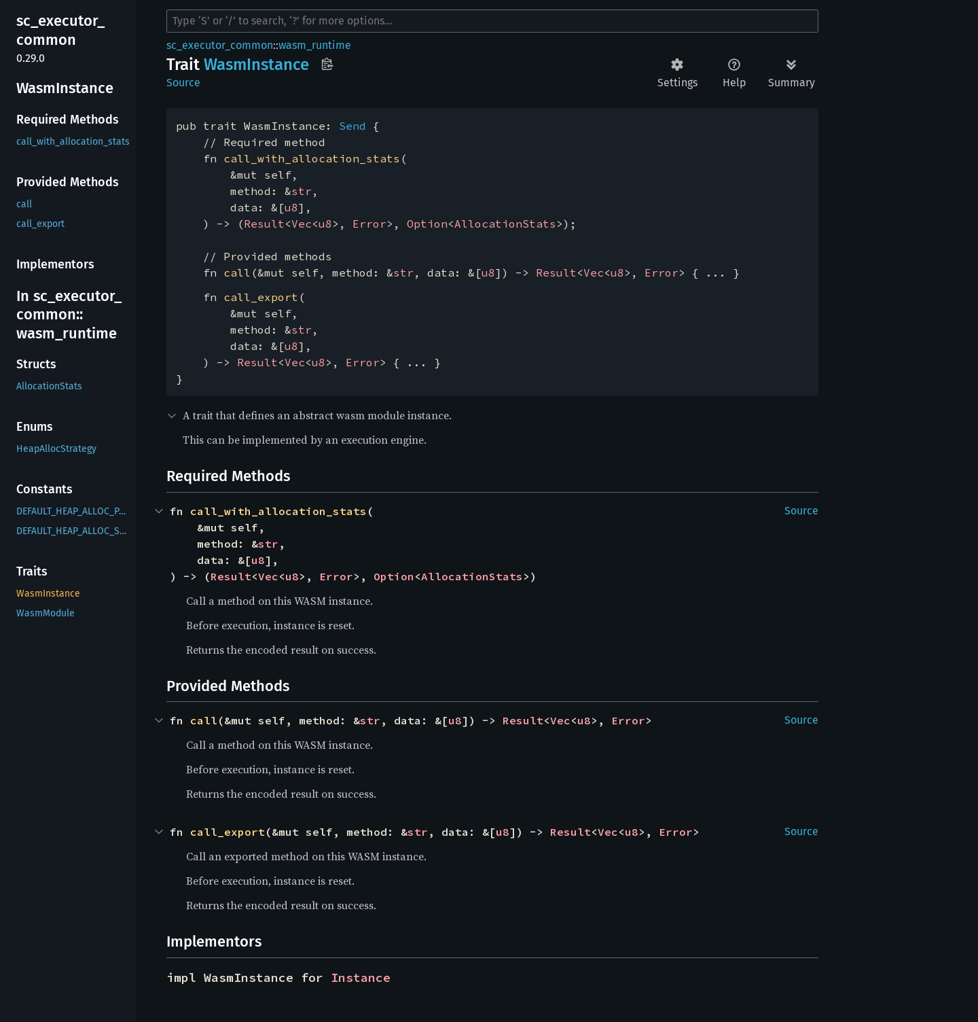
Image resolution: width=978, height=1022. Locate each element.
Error (369, 223)
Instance (361, 977)
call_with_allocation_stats (311, 158)
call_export (260, 297)
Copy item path (327, 63)
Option (427, 223)
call (237, 272)
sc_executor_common (219, 45)
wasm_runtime (314, 45)
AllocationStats (505, 223)
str (301, 191)
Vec (301, 223)
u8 (291, 207)
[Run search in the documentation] (492, 21)
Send (352, 126)
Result (264, 223)
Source (183, 82)
